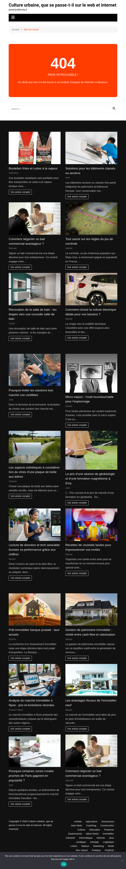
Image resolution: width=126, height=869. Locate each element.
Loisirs (73, 851)
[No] (122, 860)
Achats (78, 827)
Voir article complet (20, 197)
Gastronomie (75, 839)
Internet (101, 843)
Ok (63, 864)
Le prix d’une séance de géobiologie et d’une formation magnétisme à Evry (90, 484)
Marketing (98, 851)
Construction (107, 831)
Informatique (85, 843)
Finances (109, 835)
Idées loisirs (92, 839)
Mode (111, 851)
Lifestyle (94, 847)
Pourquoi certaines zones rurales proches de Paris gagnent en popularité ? (31, 781)
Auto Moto (76, 831)
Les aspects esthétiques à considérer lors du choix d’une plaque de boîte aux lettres (34, 477)
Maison (85, 851)
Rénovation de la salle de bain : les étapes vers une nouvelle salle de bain (33, 319)
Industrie (70, 843)
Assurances (107, 827)
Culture (81, 835)
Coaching (91, 831)
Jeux (111, 843)
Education (94, 835)
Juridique (81, 847)
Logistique (108, 847)
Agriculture (91, 827)
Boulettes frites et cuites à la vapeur (33, 173)
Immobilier (108, 839)
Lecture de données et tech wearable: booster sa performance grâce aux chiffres (34, 555)
